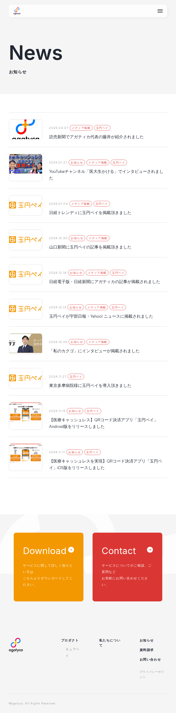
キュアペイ (73, 652)
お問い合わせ (150, 659)
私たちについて (110, 642)
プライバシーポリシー (152, 674)
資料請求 (147, 650)
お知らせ (147, 640)
